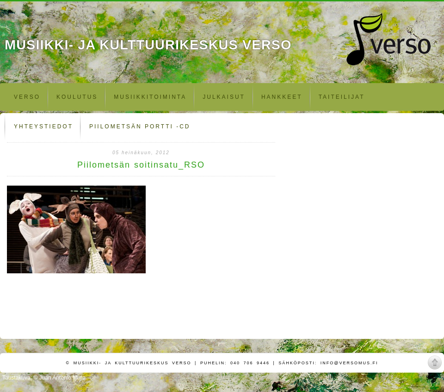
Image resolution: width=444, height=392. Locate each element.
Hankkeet (281, 97)
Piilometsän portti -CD (139, 126)
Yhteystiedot (43, 126)
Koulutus (77, 97)
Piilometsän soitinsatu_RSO (141, 164)
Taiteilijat (342, 97)
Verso (27, 97)
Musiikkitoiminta (150, 97)
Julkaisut (224, 97)
